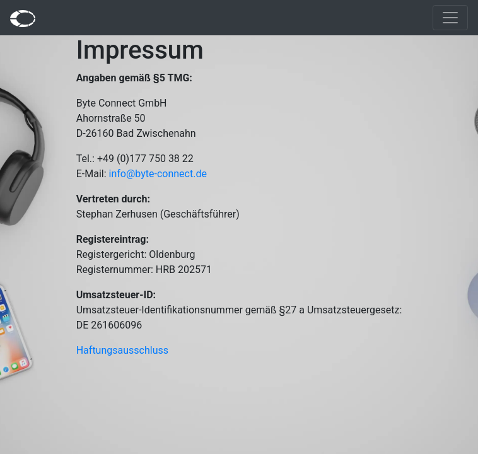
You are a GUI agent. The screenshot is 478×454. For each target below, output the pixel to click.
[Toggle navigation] (450, 17)
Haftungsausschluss (122, 350)
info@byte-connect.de (158, 174)
